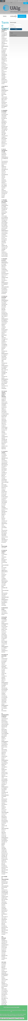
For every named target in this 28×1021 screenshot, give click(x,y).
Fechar (12, 2)
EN (3, 1)
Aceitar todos (21, 1018)
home (4, 16)
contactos (22, 16)
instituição (13, 16)
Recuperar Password (14, 35)
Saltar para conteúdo (22, 1)
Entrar (25, 3)
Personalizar (13, 1018)
